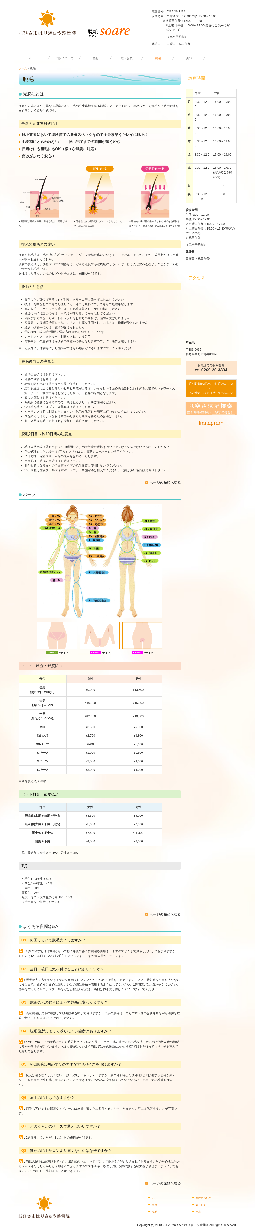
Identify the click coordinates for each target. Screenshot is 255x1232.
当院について (64, 58)
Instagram (211, 423)
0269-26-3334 (176, 11)
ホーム (33, 58)
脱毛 (158, 58)
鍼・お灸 (127, 58)
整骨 (96, 58)
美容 (189, 58)
